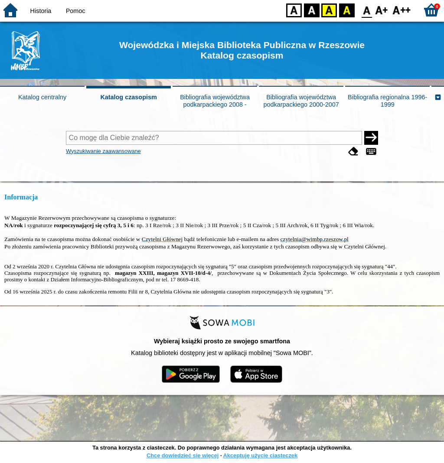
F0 (366, 9)
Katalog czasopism (128, 97)
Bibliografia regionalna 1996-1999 (387, 101)
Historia (41, 10)
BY (346, 9)
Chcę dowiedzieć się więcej (183, 455)
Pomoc (75, 10)
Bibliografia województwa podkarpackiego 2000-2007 (301, 101)
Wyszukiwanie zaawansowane (103, 151)
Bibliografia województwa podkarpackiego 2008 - (215, 101)
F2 (402, 9)
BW (311, 9)
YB (328, 9)
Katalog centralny (42, 97)
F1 (382, 9)
